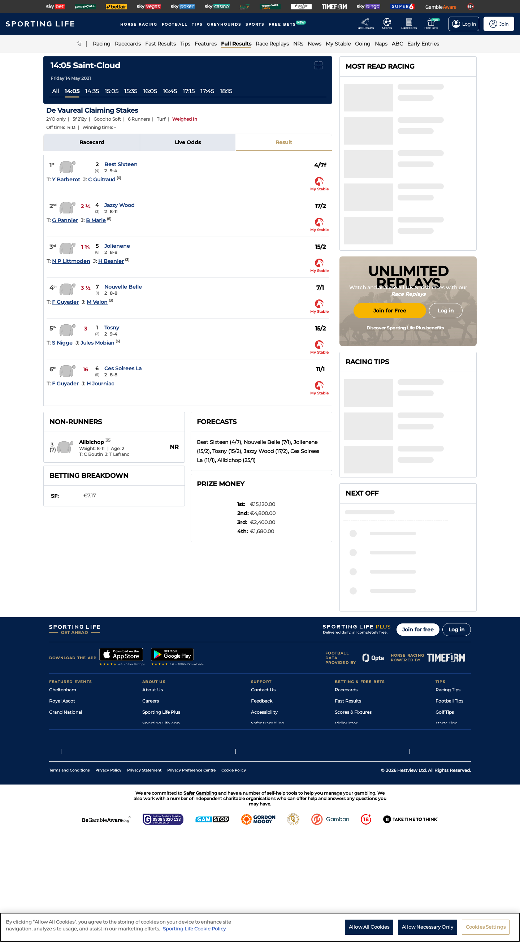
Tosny (111, 327)
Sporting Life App (161, 792)
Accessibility (264, 781)
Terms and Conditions (69, 878)
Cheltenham (62, 759)
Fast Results (348, 770)
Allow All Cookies (369, 930)
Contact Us (263, 759)
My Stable (345, 804)
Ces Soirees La (123, 368)
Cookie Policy (233, 878)
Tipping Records (453, 815)
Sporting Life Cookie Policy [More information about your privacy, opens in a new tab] (194, 932)
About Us (152, 759)
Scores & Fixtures (353, 781)
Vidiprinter (346, 792)
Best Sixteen (121, 164)
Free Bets (345, 815)
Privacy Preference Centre (191, 878)
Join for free (418, 699)
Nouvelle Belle (123, 287)
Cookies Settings (486, 930)
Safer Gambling (267, 792)
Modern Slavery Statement (171, 815)
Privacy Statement (144, 878)
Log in (456, 699)
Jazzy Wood (119, 205)
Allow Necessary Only (427, 930)
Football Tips (449, 770)
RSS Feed (152, 826)
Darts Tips (446, 792)
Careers (150, 770)
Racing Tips (448, 759)
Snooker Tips (449, 804)
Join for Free (389, 369)
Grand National (65, 781)
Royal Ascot (62, 770)
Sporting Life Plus (161, 781)
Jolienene (117, 246)
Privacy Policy (108, 878)
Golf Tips (445, 781)
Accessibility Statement (167, 804)
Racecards (346, 759)
